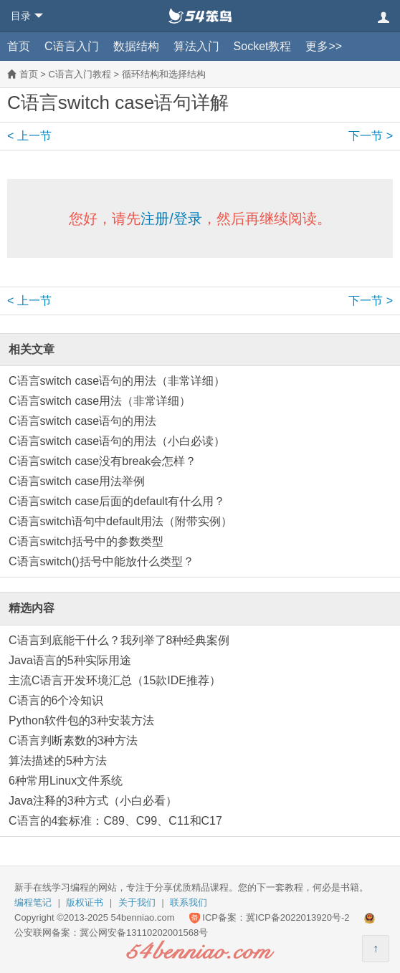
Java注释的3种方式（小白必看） (93, 801)
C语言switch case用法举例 (77, 481)
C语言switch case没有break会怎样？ (102, 461)
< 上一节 (29, 136)
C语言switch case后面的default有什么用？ (117, 501)
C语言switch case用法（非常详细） (100, 401)
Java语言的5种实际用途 (70, 660)
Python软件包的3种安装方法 (81, 720)
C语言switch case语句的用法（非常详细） (117, 381)
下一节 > (370, 136)
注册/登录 (171, 218)
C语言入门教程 (79, 74)
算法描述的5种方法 (58, 760)
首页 (18, 46)
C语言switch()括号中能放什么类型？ (101, 561)
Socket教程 (263, 46)
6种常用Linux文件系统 (66, 781)
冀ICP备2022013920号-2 (298, 917)
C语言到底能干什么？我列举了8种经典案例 (119, 640)
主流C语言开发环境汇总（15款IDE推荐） (115, 680)
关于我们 (137, 902)
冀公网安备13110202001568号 (144, 932)
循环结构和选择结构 (164, 74)
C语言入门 (71, 46)
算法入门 (196, 46)
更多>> (323, 46)
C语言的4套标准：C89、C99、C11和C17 (115, 821)
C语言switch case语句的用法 (82, 421)
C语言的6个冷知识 (56, 700)
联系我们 (188, 902)
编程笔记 (33, 902)
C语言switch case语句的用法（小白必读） (117, 441)
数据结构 (136, 46)
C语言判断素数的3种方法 (73, 740)
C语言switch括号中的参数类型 (86, 541)
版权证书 (84, 902)
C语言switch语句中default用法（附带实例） (120, 521)
